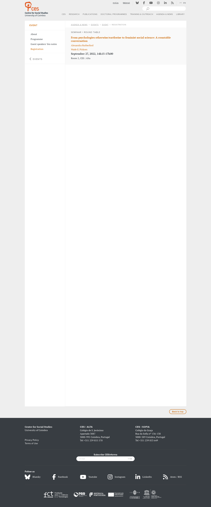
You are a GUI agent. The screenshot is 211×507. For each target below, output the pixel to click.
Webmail (126, 3)
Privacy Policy (32, 440)
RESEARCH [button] (74, 14)
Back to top (177, 411)
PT (181, 3)
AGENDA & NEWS (79, 25)
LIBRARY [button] (180, 14)
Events (95, 25)
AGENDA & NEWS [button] (164, 14)
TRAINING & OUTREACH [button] (141, 14)
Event (105, 25)
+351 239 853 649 (148, 440)
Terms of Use (31, 443)
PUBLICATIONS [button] (90, 14)
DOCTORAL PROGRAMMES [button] (114, 14)
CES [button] (64, 14)
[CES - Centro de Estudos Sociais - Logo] (36, 8)
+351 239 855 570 (93, 440)
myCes (115, 3)
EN (184, 3)
